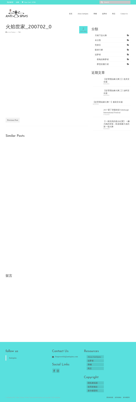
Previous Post (12, 120)
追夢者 (98, 55)
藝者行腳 (99, 50)
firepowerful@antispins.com (65, 357)
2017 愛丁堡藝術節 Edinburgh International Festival (116, 111)
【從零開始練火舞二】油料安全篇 (116, 91)
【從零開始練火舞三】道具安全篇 (116, 80)
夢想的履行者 (103, 64)
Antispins (13, 358)
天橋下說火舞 (101, 35)
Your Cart (29, 2)
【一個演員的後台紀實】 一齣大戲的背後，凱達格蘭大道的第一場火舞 (116, 124)
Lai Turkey (12, 32)
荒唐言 (98, 45)
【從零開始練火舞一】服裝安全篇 (108, 102)
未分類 (98, 40)
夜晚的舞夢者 (103, 59)
